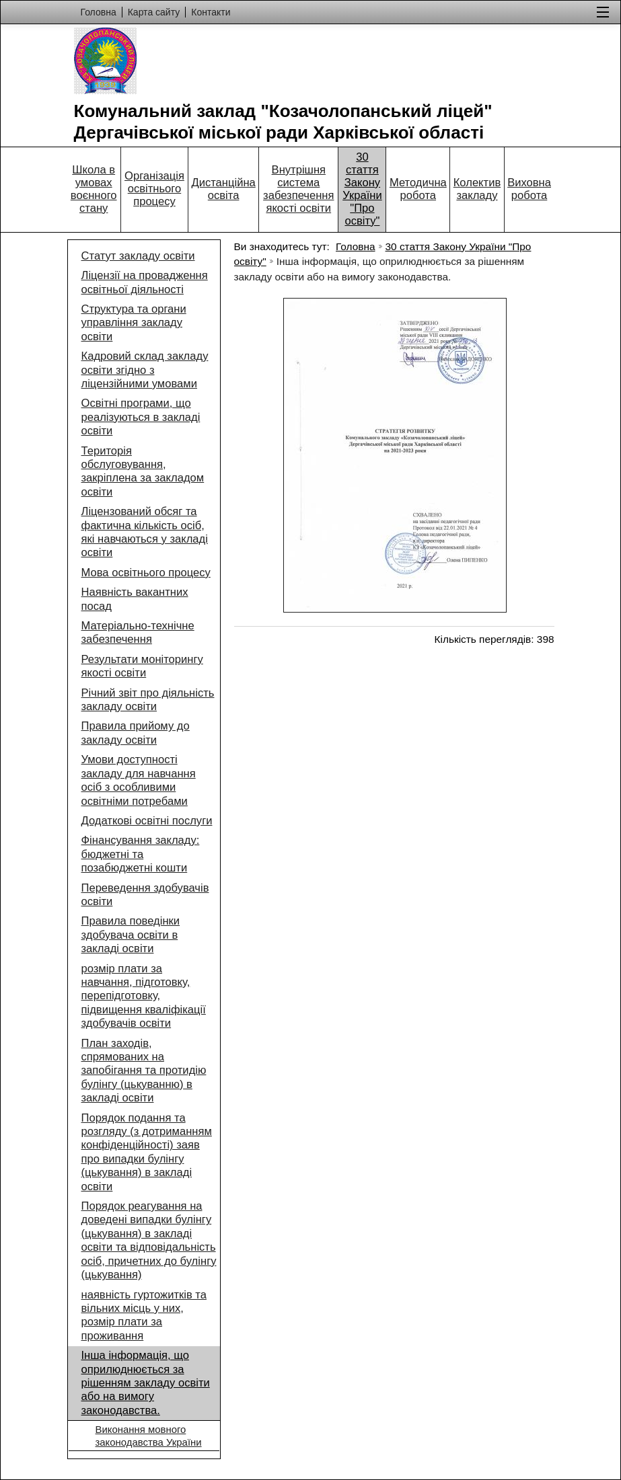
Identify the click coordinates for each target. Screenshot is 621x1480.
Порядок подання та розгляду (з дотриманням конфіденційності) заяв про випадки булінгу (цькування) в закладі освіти (146, 1152)
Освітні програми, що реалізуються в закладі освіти (140, 417)
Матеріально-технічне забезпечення (137, 632)
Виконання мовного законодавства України (149, 1435)
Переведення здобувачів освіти (145, 895)
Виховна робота (529, 189)
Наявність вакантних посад (134, 599)
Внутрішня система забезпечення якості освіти (298, 189)
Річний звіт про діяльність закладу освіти (148, 700)
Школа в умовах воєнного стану (94, 189)
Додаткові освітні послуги (147, 820)
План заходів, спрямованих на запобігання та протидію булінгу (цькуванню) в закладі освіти (144, 1071)
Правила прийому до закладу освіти (135, 732)
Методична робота (418, 189)
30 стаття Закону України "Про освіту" (362, 189)
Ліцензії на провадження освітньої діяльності (144, 282)
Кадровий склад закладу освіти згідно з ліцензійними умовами (145, 370)
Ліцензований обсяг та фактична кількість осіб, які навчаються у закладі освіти (144, 532)
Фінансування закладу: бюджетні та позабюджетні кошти (140, 854)
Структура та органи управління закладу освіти (133, 323)
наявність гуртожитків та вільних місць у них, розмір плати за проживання (144, 1315)
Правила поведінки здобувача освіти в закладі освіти (130, 934)
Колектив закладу (477, 189)
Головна (355, 246)
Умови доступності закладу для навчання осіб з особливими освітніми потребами (138, 780)
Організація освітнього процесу (154, 188)
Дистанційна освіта (223, 189)
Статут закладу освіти (138, 255)
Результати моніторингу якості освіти (142, 666)
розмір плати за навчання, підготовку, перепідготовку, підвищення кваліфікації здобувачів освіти (143, 996)
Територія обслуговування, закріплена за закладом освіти (143, 471)
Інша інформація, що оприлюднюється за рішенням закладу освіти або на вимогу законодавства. (145, 1383)
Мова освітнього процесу (146, 572)
